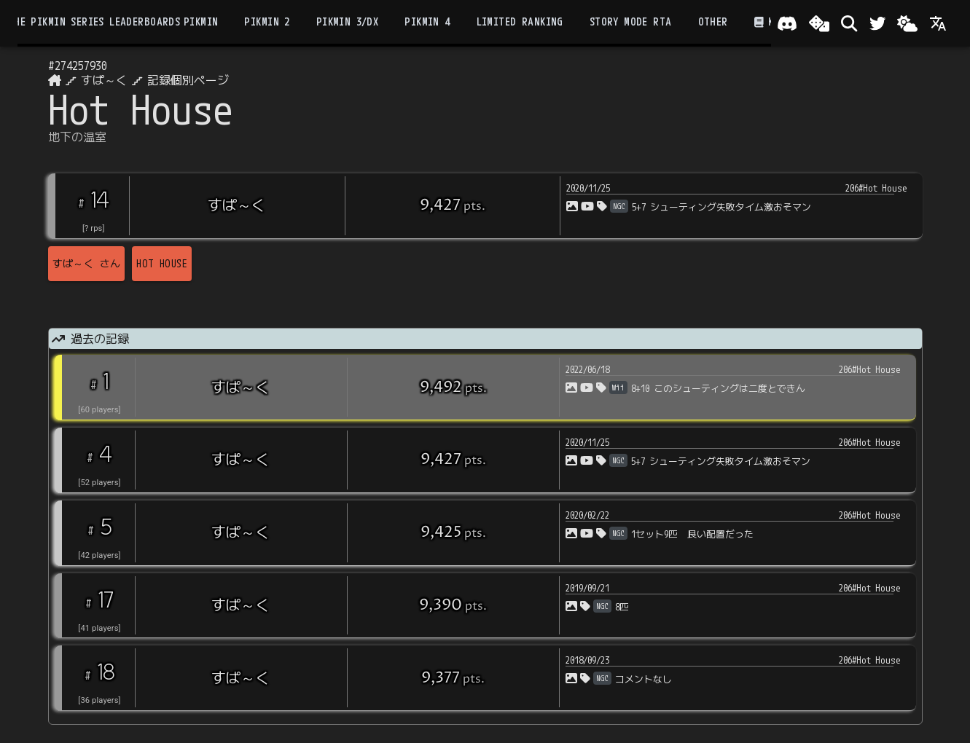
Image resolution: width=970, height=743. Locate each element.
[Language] (938, 23)
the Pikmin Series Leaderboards (94, 22)
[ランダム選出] (819, 23)
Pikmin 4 (427, 22)
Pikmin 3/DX (347, 22)
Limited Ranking (520, 22)
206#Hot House (876, 188)
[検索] (849, 23)
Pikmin (201, 22)
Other (713, 22)
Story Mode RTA (630, 22)
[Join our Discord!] (787, 23)
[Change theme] (907, 23)
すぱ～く (104, 80)
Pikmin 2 (266, 22)
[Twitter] (877, 23)
